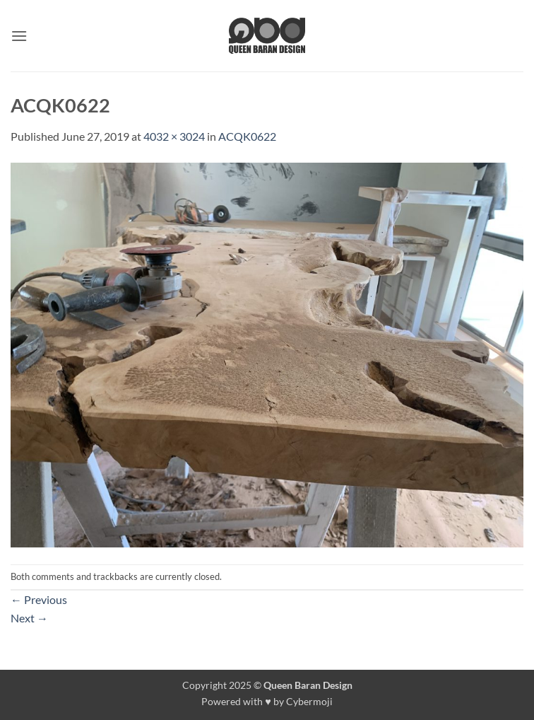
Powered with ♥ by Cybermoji (267, 701)
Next (29, 618)
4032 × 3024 (174, 136)
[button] (19, 35)
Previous (39, 599)
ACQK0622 (247, 136)
